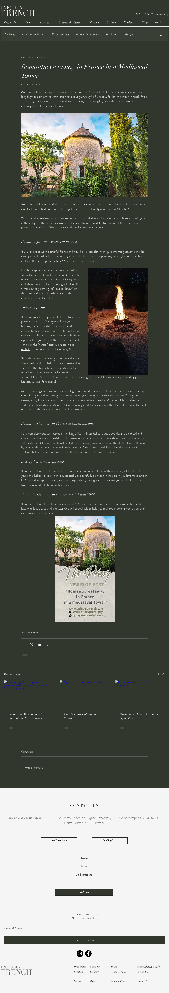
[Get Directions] (59, 840)
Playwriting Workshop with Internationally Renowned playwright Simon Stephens (26, 716)
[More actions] (146, 57)
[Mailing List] (110, 840)
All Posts (9, 34)
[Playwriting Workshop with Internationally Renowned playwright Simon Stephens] (29, 694)
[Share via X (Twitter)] (31, 644)
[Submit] (84, 892)
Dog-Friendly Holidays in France (80, 716)
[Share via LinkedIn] (39, 644)
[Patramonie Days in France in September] (140, 694)
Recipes (129, 34)
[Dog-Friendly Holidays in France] (84, 694)
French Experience (87, 34)
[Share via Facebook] (22, 644)
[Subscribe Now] (84, 940)
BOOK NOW (126, 4)
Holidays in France (33, 34)
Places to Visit (60, 34)
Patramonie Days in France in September (139, 716)
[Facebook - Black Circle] (88, 953)
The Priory (111, 34)
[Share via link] (48, 644)
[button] (160, 34)
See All (161, 674)
